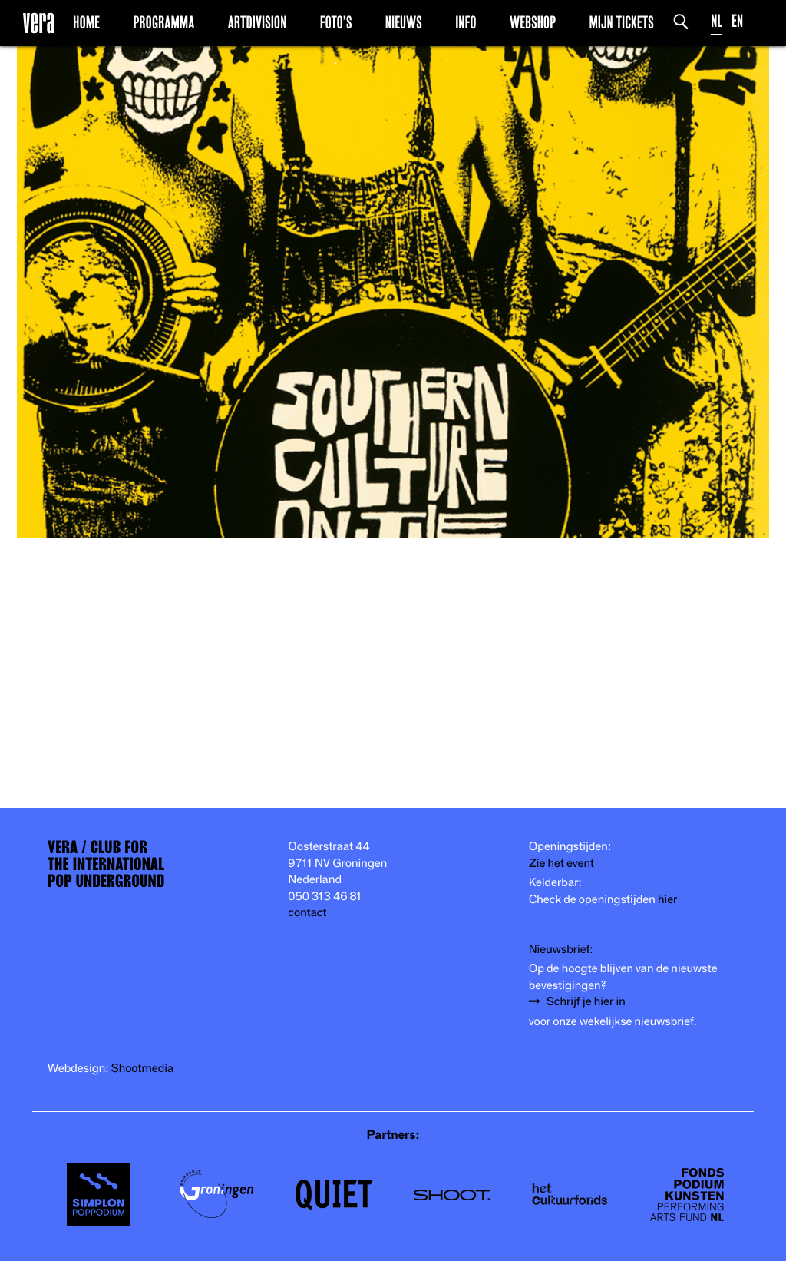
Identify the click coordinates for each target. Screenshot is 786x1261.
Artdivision (257, 22)
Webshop (533, 22)
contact (307, 913)
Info (465, 22)
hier (667, 900)
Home (86, 22)
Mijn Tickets (621, 22)
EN (737, 21)
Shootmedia (142, 1069)
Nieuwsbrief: (561, 950)
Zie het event (561, 864)
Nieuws (403, 22)
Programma (163, 22)
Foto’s (336, 22)
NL (716, 21)
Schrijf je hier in (586, 1002)
